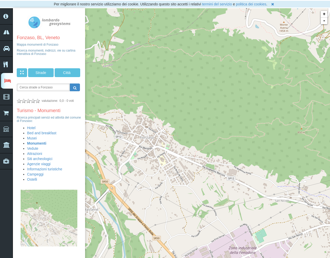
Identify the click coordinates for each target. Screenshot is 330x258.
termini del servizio (217, 4)
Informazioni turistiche (44, 169)
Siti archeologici (39, 159)
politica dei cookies (251, 4)
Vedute (32, 148)
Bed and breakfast (41, 133)
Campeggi (35, 174)
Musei (32, 138)
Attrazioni (34, 154)
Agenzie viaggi (39, 164)
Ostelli (32, 179)
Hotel (31, 128)
